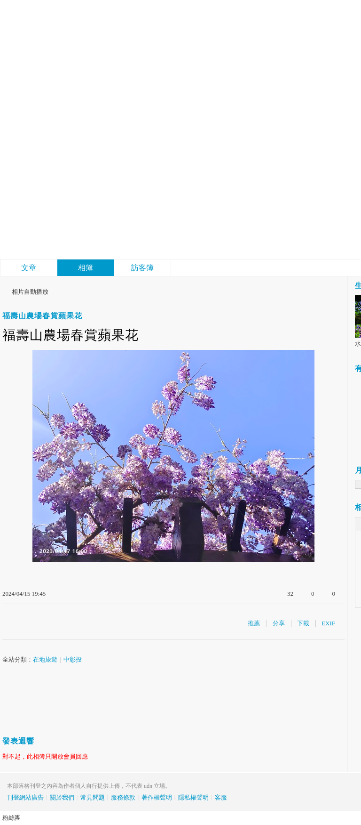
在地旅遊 (45, 659)
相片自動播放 (30, 291)
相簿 (85, 268)
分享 (279, 623)
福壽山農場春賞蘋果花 (42, 316)
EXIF (328, 623)
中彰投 (72, 659)
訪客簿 (142, 268)
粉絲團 (11, 817)
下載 (303, 623)
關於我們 (62, 797)
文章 (28, 268)
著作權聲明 (156, 797)
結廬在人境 (70, 205)
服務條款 (123, 797)
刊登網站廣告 (25, 797)
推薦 (254, 623)
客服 (221, 797)
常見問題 (92, 797)
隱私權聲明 (193, 797)
